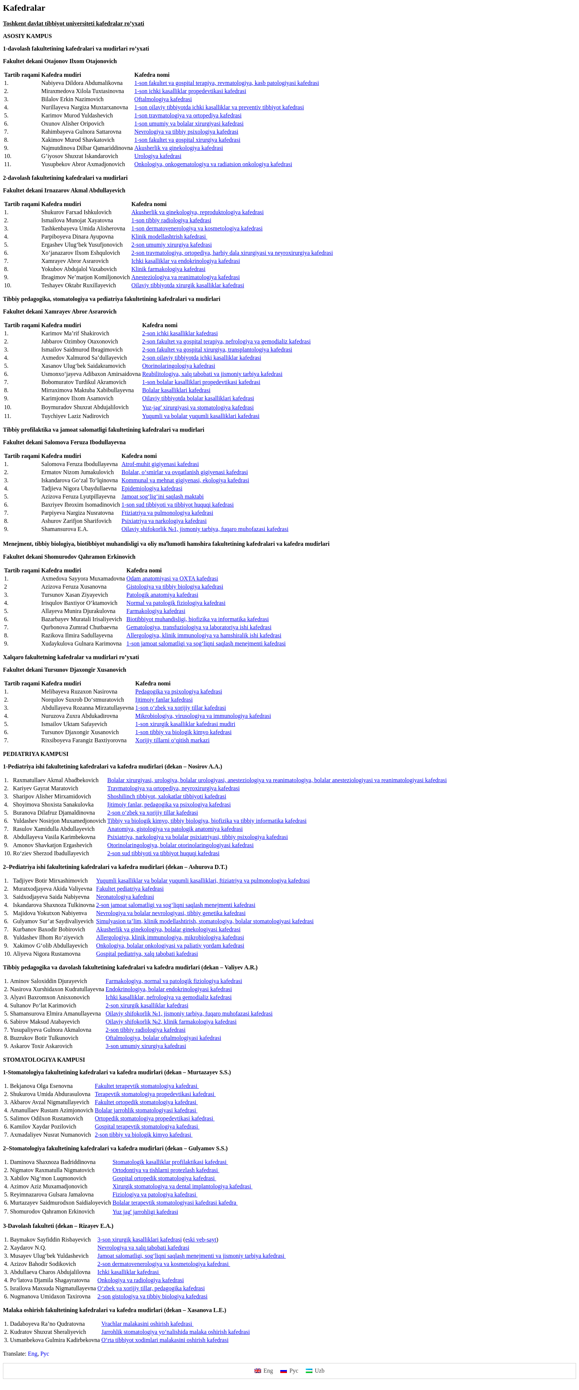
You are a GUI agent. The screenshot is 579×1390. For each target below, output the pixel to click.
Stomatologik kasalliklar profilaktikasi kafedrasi (170, 1162)
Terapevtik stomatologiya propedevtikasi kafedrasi (155, 1094)
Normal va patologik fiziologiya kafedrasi (175, 603)
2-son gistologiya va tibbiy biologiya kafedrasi (152, 1296)
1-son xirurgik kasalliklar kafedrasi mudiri (185, 724)
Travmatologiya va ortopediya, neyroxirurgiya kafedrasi (173, 788)
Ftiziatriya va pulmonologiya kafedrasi (167, 513)
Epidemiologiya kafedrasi (151, 488)
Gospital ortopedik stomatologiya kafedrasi (164, 1178)
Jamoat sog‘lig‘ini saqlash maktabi (162, 496)
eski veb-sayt (200, 1239)
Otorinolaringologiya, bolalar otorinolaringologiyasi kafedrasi (180, 845)
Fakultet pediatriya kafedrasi (130, 889)
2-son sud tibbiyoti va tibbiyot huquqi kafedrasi (163, 853)
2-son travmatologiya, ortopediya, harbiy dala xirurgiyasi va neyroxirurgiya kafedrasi (232, 253)
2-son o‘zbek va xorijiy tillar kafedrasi (152, 812)
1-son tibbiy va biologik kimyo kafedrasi (183, 732)
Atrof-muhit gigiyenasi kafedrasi (160, 464)
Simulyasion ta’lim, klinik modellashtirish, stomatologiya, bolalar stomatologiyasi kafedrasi (205, 921)
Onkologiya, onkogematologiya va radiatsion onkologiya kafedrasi (213, 164)
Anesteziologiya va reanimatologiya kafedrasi (185, 277)
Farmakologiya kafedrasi (155, 611)
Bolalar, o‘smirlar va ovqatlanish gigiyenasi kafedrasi (184, 472)
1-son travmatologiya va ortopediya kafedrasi (188, 115)
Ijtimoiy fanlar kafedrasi (164, 699)
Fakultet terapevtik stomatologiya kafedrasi (147, 1086)
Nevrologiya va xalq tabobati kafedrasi (143, 1248)
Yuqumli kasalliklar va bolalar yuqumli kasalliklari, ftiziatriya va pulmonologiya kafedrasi (203, 880)
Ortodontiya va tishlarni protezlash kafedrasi (166, 1170)
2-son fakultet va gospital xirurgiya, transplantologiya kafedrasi (217, 349)
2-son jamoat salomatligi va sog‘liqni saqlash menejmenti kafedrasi (175, 905)
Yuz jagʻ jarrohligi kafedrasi (145, 1212)
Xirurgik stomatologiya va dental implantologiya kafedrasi (183, 1186)
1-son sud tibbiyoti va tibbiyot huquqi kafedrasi (177, 504)
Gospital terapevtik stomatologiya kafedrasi (147, 1126)
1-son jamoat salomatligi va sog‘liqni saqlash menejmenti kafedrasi (205, 643)
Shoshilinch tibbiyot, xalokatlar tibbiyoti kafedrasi (166, 796)
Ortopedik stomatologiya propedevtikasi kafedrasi (155, 1118)
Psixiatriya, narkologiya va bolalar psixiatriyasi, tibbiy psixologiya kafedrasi (197, 837)
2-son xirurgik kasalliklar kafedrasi (147, 1005)
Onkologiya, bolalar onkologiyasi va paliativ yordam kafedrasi (170, 945)
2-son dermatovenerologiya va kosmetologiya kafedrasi (163, 1264)
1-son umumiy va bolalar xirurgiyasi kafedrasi (189, 123)
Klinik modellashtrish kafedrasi (169, 236)
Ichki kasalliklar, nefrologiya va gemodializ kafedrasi (169, 997)
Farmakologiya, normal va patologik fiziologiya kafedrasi (174, 981)
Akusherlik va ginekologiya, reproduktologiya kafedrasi (197, 212)
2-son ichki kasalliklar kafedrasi (180, 333)
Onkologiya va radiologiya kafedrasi (140, 1280)
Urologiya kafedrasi (158, 156)
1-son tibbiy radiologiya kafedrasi (171, 220)
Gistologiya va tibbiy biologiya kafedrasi (174, 586)
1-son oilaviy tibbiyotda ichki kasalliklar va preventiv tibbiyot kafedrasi (219, 107)
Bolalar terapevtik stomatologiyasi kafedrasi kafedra (175, 1202)
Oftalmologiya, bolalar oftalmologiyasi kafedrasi (163, 1038)
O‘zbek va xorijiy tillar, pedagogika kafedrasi (151, 1288)
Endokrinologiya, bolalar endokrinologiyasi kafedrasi (169, 989)
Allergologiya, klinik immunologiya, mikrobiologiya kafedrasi (170, 937)
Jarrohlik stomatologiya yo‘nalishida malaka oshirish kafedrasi (175, 1332)
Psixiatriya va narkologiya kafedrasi (164, 521)
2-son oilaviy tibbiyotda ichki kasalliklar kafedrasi (201, 358)
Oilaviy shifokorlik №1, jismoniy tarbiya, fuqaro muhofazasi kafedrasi (204, 529)
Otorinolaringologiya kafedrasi (178, 366)
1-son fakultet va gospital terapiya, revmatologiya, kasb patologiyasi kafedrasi (226, 83)
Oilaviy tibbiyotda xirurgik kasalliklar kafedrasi (187, 285)
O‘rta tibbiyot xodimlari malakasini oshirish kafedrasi (164, 1340)
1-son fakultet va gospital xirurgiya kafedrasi (187, 140)
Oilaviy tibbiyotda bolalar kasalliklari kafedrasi (198, 398)
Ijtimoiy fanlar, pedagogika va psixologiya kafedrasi (169, 804)
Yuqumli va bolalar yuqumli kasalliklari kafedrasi (201, 416)
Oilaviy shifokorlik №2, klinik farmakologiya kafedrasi (171, 1021)
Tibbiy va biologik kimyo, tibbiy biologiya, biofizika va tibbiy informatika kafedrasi (207, 821)
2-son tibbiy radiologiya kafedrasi (145, 1030)
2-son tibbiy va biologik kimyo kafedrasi (144, 1134)
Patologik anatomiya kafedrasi (162, 595)
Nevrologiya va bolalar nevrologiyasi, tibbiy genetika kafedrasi (171, 913)
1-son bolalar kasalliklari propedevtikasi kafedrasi (201, 382)
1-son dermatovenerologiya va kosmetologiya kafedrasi (197, 228)
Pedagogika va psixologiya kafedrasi (178, 691)
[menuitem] (32, 1354)
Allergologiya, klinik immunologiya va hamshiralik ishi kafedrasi (203, 635)
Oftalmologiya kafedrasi (163, 99)
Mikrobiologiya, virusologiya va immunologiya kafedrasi (203, 716)
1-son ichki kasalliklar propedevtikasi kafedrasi (190, 91)
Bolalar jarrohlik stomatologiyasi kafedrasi (146, 1110)
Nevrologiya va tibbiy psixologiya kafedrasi (186, 132)
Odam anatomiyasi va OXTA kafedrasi (172, 578)
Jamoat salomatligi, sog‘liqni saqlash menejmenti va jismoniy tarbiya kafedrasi (191, 1256)
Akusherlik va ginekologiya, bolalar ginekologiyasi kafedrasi (168, 929)
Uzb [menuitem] (320, 1370)
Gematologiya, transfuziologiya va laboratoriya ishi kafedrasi (198, 627)
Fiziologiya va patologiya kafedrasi (155, 1194)
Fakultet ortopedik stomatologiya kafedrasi (146, 1102)
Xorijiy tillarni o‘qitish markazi (172, 740)
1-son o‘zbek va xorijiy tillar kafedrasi (180, 708)
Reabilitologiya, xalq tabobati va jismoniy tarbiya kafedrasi (212, 374)
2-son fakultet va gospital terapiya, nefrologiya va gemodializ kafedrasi (226, 341)
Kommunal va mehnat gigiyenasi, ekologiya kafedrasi (185, 480)
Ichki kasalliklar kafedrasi (128, 1272)
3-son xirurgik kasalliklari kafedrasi (139, 1239)
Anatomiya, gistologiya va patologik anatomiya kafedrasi (175, 829)
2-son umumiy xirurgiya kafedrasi (171, 245)
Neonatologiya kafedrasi (125, 897)
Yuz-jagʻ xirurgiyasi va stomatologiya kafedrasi (198, 407)
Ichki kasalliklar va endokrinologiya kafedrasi (185, 261)
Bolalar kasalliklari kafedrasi (176, 390)
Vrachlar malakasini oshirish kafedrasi (147, 1324)
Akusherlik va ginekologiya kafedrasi (178, 148)
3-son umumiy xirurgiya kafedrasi (146, 1046)
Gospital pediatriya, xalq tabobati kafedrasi (147, 954)
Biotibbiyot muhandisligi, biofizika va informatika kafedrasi (197, 619)
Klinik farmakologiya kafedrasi (168, 269)
